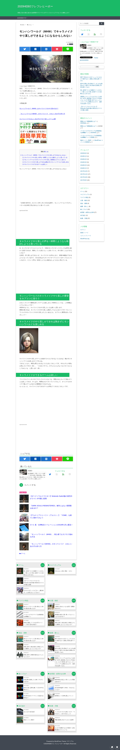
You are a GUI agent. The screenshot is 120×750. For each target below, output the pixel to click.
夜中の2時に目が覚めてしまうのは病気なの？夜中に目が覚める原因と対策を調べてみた (65, 650)
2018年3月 (83, 162)
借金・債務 (83, 203)
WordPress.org (84, 238)
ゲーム (71, 44)
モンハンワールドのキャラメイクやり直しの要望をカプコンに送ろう (44, 159)
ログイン (83, 229)
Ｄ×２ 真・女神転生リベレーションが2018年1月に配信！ (51, 525)
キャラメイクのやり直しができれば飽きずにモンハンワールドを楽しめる (45, 162)
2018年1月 (83, 168)
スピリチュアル (85, 194)
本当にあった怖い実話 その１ (63, 571)
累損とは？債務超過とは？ (88, 121)
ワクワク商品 (84, 197)
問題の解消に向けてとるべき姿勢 (64, 720)
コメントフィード (85, 235)
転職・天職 (83, 218)
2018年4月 (83, 159)
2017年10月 (84, 177)
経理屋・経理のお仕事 (87, 212)
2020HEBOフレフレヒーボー (35, 6)
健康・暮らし (84, 206)
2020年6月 (83, 153)
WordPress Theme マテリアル (64, 741)
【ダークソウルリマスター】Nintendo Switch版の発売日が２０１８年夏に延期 (34, 582)
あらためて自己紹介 (29, 711)
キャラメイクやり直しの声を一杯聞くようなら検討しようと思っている (44, 157)
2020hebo (83, 123)
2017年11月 (84, 174)
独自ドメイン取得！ (29, 720)
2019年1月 (83, 156)
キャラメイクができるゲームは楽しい (34, 164)
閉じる (46, 151)
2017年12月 (84, 171)
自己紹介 (83, 215)
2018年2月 (83, 165)
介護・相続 (83, 200)
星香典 (92, 137)
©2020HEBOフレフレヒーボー (53, 744)
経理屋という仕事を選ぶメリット (64, 695)
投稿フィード (84, 232)
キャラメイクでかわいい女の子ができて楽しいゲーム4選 (38, 119)
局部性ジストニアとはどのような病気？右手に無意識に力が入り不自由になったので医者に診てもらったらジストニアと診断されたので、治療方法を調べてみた (65, 661)
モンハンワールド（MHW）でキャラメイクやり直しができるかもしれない (43, 155)
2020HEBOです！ (22, 18)
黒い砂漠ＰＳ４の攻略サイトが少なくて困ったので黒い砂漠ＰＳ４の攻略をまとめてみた (34, 573)
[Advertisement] (34, 186)
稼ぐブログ (83, 209)
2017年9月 (83, 180)
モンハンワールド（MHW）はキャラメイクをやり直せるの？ (39, 108)
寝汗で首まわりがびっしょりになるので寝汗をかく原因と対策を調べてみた (65, 640)
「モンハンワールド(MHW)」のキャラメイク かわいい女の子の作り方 (42, 114)
